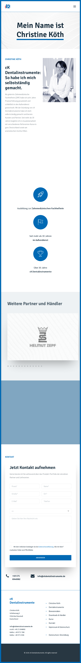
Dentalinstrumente (56, 607)
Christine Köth (54, 603)
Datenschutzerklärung (45, 547)
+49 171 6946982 (19, 629)
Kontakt (52, 623)
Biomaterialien (54, 611)
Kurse (51, 619)
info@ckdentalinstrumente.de (51, 576)
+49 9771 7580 (19, 632)
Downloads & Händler (57, 615)
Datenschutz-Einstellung (59, 635)
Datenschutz (64, 627)
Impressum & (54, 627)
